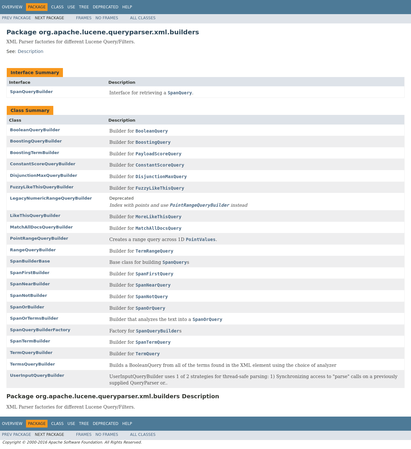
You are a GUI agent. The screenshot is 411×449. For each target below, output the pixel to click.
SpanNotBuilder (28, 295)
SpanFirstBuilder (29, 272)
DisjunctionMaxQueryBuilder (43, 175)
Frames (84, 18)
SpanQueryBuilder (31, 91)
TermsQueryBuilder (32, 364)
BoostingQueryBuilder (36, 141)
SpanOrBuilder (27, 307)
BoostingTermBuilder (34, 152)
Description (30, 51)
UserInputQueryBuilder (37, 375)
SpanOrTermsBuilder (34, 318)
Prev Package (16, 18)
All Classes (142, 18)
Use (71, 7)
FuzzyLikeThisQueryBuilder (42, 187)
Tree (84, 7)
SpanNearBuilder (30, 283)
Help (127, 7)
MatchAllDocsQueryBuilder (41, 227)
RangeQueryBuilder (33, 249)
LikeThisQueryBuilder (35, 215)
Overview (12, 7)
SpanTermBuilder (30, 341)
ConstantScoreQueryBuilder (42, 163)
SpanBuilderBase (30, 261)
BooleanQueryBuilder (35, 129)
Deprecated (105, 7)
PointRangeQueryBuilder (39, 238)
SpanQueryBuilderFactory (40, 329)
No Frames (106, 18)
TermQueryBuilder (31, 352)
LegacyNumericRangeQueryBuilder (51, 198)
